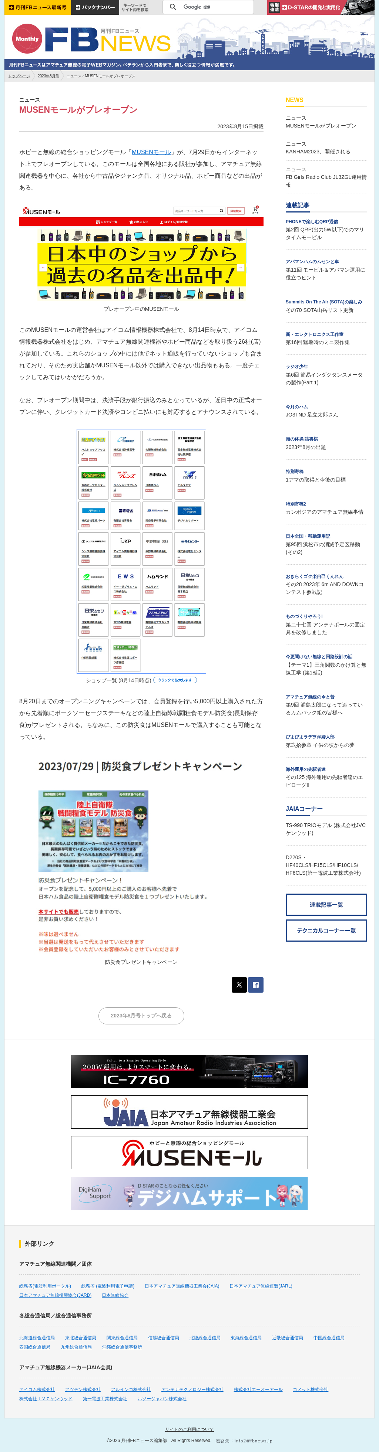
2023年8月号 (48, 76)
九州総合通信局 (76, 1347)
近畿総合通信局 (287, 1337)
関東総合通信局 (122, 1337)
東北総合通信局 (80, 1337)
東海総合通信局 (246, 1337)
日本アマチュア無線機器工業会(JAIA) (182, 1286)
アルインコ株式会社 (131, 1389)
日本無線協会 (115, 1295)
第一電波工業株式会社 (105, 1398)
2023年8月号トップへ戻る (141, 1016)
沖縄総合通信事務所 (122, 1347)
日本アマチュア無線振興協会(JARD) (55, 1295)
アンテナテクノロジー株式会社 (192, 1389)
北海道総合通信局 (37, 1337)
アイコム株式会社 (37, 1389)
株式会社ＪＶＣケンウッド (46, 1398)
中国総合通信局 (329, 1337)
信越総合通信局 (163, 1337)
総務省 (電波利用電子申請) (107, 1286)
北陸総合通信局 (205, 1337)
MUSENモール (151, 152)
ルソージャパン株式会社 (162, 1398)
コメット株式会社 (310, 1389)
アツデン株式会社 (83, 1389)
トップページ (19, 76)
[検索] (207, 7)
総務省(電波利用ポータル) (45, 1286)
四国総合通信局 (34, 1347)
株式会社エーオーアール (258, 1389)
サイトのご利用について (189, 1429)
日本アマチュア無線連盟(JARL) (260, 1286)
